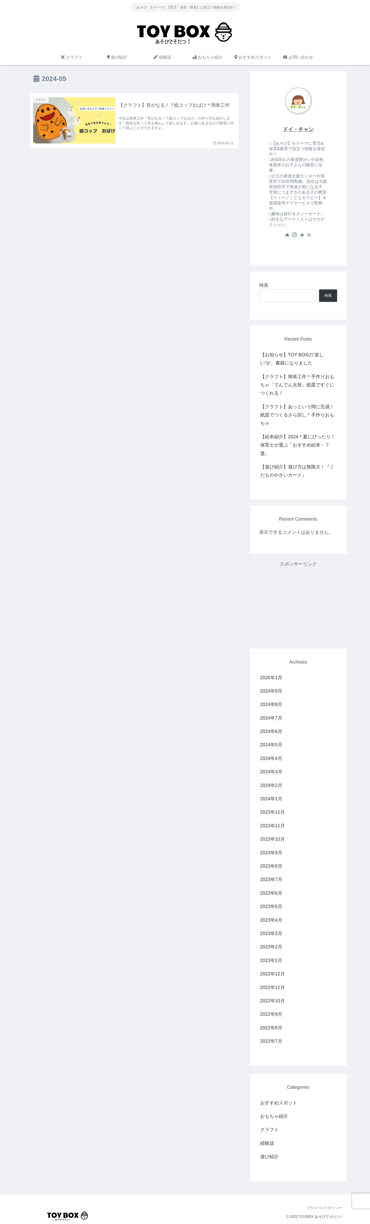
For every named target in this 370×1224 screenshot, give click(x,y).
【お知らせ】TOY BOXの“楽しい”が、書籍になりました (292, 359)
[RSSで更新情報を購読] (309, 234)
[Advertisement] (298, 604)
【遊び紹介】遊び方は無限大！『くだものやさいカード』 (297, 471)
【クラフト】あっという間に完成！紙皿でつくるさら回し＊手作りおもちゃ (297, 415)
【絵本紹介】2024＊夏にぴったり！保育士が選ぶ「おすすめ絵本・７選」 (297, 445)
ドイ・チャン (298, 129)
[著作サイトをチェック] (287, 234)
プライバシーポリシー (324, 1208)
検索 (263, 285)
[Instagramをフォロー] (294, 234)
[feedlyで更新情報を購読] (302, 234)
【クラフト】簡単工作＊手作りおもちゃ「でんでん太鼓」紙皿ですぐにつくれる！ (297, 385)
